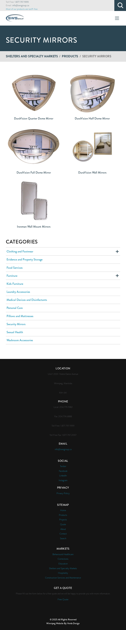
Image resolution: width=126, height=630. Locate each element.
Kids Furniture (15, 284)
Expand (117, 251)
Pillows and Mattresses (20, 316)
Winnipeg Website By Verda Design (63, 623)
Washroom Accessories (20, 340)
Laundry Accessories (18, 292)
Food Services (15, 268)
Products (70, 56)
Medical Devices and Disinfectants (27, 300)
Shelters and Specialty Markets (32, 56)
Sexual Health (15, 332)
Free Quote (63, 599)
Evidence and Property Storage (24, 259)
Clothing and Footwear (20, 251)
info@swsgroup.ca (20, 5)
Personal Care (15, 308)
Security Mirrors (16, 324)
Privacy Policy (63, 493)
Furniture (12, 276)
